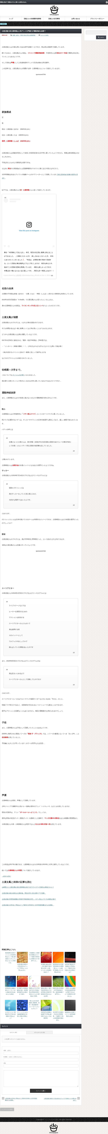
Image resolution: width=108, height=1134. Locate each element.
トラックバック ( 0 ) (39, 1032)
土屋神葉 (18, 275)
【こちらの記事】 (18, 375)
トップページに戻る (7, 1109)
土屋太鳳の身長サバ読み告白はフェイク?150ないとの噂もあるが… (22, 967)
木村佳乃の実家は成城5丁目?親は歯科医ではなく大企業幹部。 (46, 1015)
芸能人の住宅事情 (54, 19)
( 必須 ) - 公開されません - (13, 1056)
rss (107, 2)
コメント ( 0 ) (13, 1032)
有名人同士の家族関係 (29, 35)
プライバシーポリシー (97, 19)
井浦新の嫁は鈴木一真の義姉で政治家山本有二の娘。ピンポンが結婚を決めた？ (46, 968)
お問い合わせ (75, 19)
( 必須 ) (7, 1050)
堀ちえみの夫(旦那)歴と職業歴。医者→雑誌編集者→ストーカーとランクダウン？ (34, 1004)
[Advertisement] (41, 91)
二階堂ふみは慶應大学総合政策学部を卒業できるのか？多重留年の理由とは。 (70, 992)
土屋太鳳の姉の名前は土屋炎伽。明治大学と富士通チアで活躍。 (24, 893)
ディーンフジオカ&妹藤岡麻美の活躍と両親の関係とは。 (22, 1015)
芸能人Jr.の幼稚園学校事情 (32, 19)
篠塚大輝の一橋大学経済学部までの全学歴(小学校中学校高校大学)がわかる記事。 (46, 992)
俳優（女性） (16, 35)
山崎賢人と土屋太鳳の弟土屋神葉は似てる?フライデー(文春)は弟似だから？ (28, 887)
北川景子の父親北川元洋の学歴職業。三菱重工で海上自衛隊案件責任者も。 (58, 1016)
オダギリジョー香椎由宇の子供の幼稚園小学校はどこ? (10, 1015)
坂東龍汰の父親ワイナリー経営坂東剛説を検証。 (70, 1014)
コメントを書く (44, 35)
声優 (21, 35)
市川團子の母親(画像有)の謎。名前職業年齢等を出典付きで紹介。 (22, 991)
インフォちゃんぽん (52, 1119)
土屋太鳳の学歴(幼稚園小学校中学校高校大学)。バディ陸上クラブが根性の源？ (29, 899)
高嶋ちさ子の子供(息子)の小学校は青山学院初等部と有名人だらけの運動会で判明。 (34, 992)
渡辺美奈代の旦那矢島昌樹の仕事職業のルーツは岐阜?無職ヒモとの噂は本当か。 (58, 968)
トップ (11, 19)
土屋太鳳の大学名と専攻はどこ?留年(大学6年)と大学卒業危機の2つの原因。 (28, 905)
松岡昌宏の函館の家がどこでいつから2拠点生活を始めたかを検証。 (10, 991)
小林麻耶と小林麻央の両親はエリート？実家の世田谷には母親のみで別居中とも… (34, 956)
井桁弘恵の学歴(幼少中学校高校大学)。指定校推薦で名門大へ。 (58, 991)
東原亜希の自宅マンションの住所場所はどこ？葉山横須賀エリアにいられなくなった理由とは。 (10, 957)
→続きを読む (6, 876)
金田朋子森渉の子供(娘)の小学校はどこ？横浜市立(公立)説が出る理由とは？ (70, 968)
